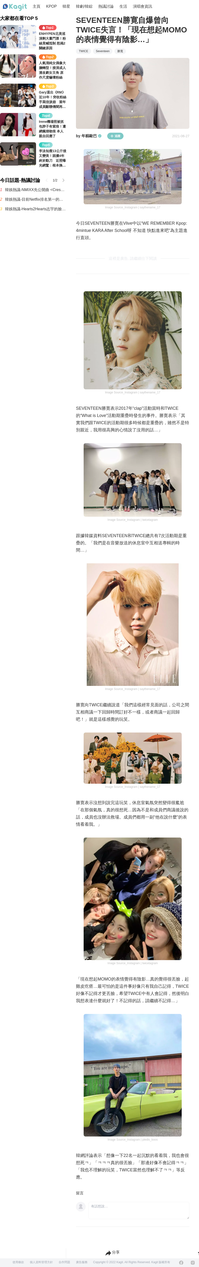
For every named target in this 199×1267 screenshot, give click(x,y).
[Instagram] (192, 1262)
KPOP (51, 6)
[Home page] (15, 7)
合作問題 (64, 1262)
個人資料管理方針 (41, 1262)
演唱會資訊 (142, 6)
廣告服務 (81, 1262)
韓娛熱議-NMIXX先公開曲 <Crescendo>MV (35, 190)
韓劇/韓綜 (84, 6)
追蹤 (115, 136)
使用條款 (18, 1262)
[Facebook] (181, 1262)
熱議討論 (106, 6)
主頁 (36, 6)
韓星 (66, 6)
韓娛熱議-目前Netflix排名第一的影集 (35, 199)
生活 (123, 6)
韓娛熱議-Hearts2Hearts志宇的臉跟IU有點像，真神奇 (35, 209)
